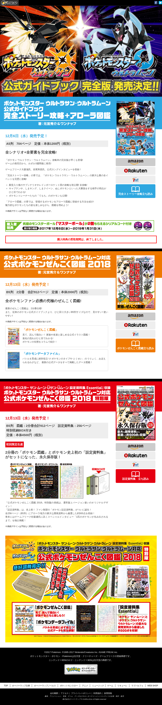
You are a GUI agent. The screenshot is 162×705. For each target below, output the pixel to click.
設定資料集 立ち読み (135, 475)
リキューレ (122, 686)
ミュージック (98, 686)
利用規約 (97, 693)
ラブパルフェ (137, 686)
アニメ (85, 686)
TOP (6, 686)
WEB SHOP (152, 686)
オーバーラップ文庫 (9, 3)
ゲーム (110, 686)
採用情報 (108, 693)
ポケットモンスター (69, 686)
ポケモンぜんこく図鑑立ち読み (135, 345)
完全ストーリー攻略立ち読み (135, 190)
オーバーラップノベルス (45, 686)
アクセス (65, 693)
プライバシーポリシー (81, 693)
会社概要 (54, 693)
